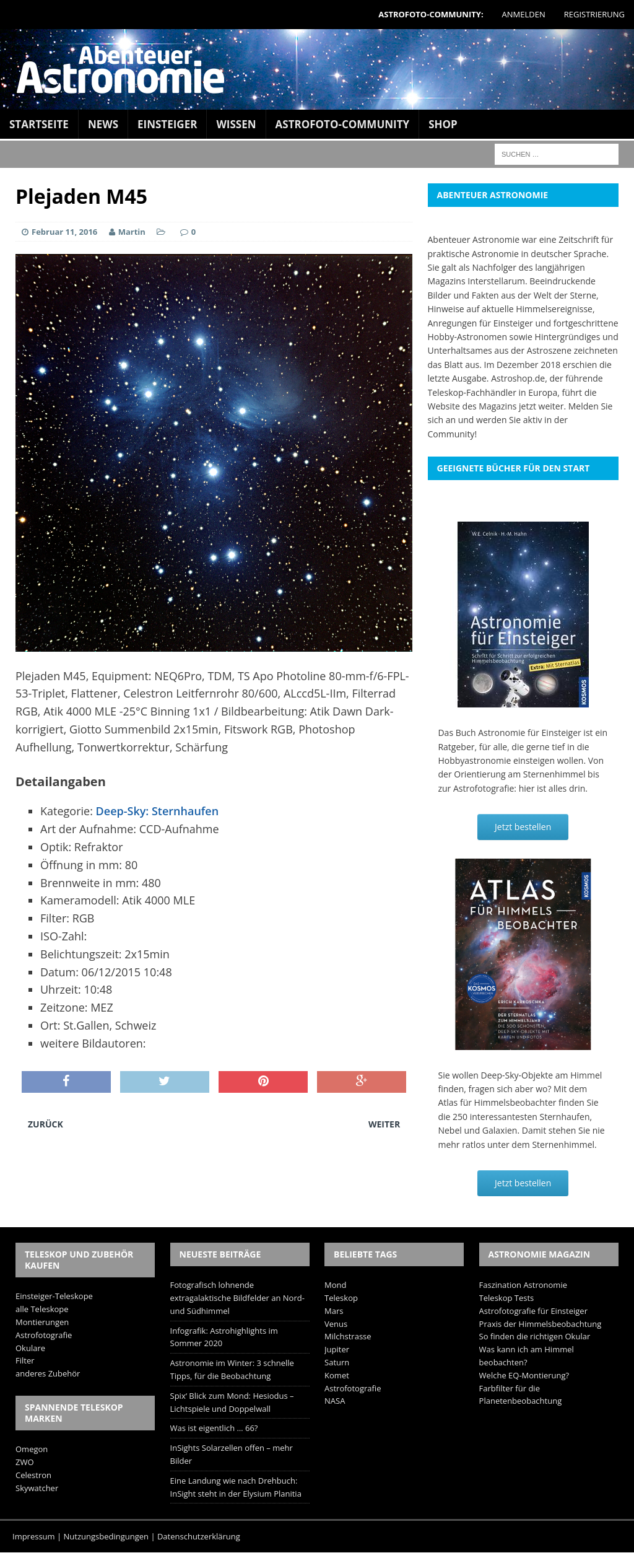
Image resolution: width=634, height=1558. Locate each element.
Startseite (39, 124)
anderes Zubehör (47, 1373)
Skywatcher (36, 1488)
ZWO (24, 1462)
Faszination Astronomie (523, 1284)
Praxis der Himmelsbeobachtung (540, 1323)
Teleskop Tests (506, 1297)
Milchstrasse (347, 1336)
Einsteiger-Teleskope (54, 1296)
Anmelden (523, 14)
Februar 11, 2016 (64, 231)
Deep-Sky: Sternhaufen (157, 810)
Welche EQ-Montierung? (524, 1375)
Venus (335, 1323)
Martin (131, 231)
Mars (333, 1310)
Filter (25, 1360)
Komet (336, 1375)
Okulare (30, 1348)
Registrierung (594, 14)
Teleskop (341, 1297)
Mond (335, 1284)
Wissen (236, 124)
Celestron (33, 1475)
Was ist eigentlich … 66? (214, 1427)
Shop (443, 124)
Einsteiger (167, 124)
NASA (334, 1400)
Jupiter (336, 1349)
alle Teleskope (42, 1309)
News (103, 124)
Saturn (336, 1362)
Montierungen (42, 1322)
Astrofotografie (43, 1335)
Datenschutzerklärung (198, 1536)
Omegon (31, 1449)
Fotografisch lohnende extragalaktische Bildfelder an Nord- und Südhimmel (237, 1297)
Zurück (45, 1124)
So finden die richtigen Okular (535, 1336)
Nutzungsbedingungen (106, 1536)
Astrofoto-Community (343, 124)
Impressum (33, 1536)
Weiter (384, 1124)
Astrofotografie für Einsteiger (533, 1310)
